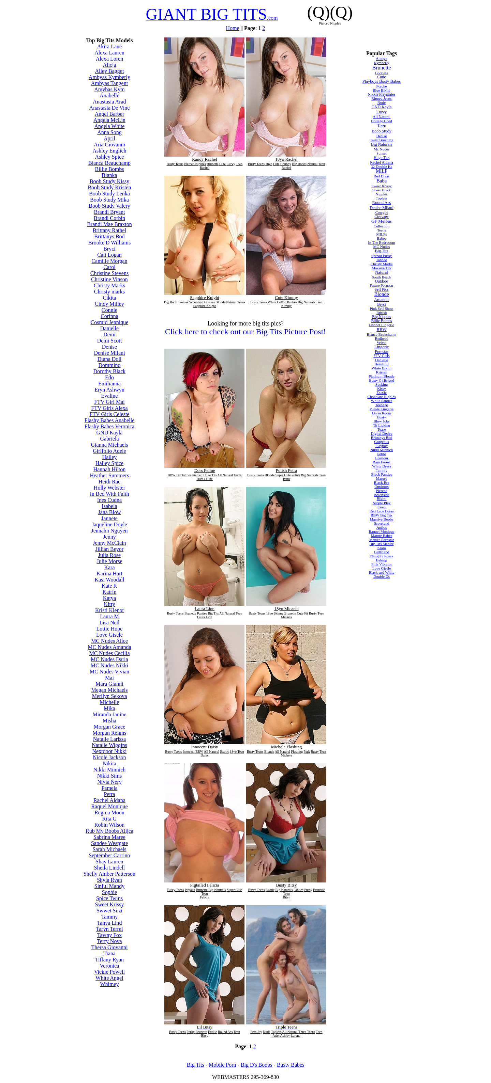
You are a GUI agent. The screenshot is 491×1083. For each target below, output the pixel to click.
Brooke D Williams (109, 242)
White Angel (109, 978)
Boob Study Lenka (109, 193)
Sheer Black (381, 190)
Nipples (382, 194)
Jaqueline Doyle (109, 524)
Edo (109, 377)
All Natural (381, 117)
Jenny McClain (109, 543)
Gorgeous (381, 442)
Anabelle (109, 95)
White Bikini (381, 368)
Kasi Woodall (109, 580)
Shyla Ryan (109, 880)
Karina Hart (109, 573)
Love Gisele (109, 635)
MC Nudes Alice (109, 641)
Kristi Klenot (109, 610)
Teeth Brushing (381, 140)
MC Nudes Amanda (109, 647)
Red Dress (381, 176)
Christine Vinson (109, 279)
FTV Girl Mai (109, 402)
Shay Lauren (109, 861)
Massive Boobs (381, 519)
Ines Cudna (109, 500)
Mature (381, 478)
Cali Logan (109, 255)
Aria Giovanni (109, 144)
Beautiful (381, 364)
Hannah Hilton (109, 469)
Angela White (109, 126)
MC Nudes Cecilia (109, 653)
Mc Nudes (381, 149)
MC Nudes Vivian (109, 671)
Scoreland (381, 523)
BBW (381, 329)
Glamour (381, 458)
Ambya (381, 59)
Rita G (109, 819)
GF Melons (381, 221)
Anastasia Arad (109, 102)
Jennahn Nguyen (109, 530)
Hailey (109, 457)
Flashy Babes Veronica (109, 426)
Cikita (109, 298)
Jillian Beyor (109, 549)
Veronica (109, 966)
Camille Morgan (109, 261)
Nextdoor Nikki (109, 751)
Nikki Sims (109, 776)
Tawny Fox (109, 935)
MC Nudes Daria (109, 659)
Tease (381, 429)
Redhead (381, 338)
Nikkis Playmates (381, 94)
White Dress (381, 466)
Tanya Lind (109, 923)
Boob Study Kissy (109, 181)
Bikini (382, 499)
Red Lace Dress (382, 511)
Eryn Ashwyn (109, 390)
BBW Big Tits (381, 515)
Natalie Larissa (109, 739)
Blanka (109, 175)
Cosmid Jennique (110, 322)
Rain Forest (381, 462)
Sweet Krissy (109, 904)
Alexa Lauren (109, 52)
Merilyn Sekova (109, 696)
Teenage (381, 405)
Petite (381, 454)
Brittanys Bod (109, 236)
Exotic (381, 393)
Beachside (381, 495)
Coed (381, 507)
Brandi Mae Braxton (109, 224)
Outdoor (381, 281)
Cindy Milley (109, 304)
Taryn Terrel (109, 929)
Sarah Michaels (109, 849)
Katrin (110, 592)
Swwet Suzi (109, 910)
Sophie (109, 892)
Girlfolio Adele (109, 451)
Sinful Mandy (109, 886)
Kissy (381, 388)
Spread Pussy (381, 256)
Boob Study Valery (109, 206)
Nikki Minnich (109, 770)
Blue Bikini (381, 90)
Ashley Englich (109, 151)
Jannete (109, 518)
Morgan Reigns (110, 733)
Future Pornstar (381, 285)
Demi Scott (109, 341)
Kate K (109, 586)
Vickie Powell (109, 972)
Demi (109, 334)
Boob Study (381, 131)
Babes (381, 238)
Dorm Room (381, 413)
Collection (382, 226)
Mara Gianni (109, 684)
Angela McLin (109, 120)
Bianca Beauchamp (109, 163)
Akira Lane (109, 46)
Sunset (381, 153)
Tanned (381, 260)
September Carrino (109, 855)
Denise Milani (109, 353)
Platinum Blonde (382, 376)
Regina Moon (109, 812)
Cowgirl (381, 212)
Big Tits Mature (382, 544)
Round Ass (381, 202)
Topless (381, 198)
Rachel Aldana (109, 800)
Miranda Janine (109, 714)
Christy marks (109, 291)
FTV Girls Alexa (109, 408)
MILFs (381, 234)
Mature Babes (381, 535)
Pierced (381, 491)
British (381, 312)
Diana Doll (110, 359)
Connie (109, 310)
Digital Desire (381, 433)
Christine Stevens (109, 273)
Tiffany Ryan (109, 959)
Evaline (109, 396)
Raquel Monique (109, 806)
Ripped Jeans (381, 98)
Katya (109, 598)
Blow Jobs (382, 421)
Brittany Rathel (109, 230)
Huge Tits (382, 157)
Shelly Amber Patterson (109, 874)
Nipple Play (381, 503)
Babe (381, 181)
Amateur (381, 299)
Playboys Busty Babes (381, 81)
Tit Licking (381, 425)
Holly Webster (109, 488)
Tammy (109, 917)
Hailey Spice (109, 463)
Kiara (381, 548)
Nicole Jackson (109, 757)
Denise (109, 347)
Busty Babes (290, 1065)
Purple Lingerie (381, 409)
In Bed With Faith (109, 494)
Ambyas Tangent (109, 83)
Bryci (109, 249)
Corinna (109, 316)
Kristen (381, 372)
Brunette (381, 67)
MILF (381, 171)
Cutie (381, 77)
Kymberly (381, 63)
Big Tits (381, 251)
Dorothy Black (109, 371)
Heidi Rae (109, 481)
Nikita (109, 763)
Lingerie (381, 347)
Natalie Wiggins (109, 745)
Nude (381, 102)
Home (232, 28)
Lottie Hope (109, 629)
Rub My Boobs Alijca (109, 831)
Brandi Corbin (109, 218)
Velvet (382, 342)
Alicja (109, 65)
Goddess (381, 73)
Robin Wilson (109, 825)
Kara (109, 567)
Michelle (109, 702)
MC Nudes (381, 246)
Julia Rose (109, 555)
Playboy (381, 446)
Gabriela (109, 439)
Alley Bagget (109, 71)
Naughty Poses (381, 556)
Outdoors (381, 486)
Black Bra (381, 482)
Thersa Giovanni (109, 947)
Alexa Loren (109, 59)
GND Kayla (109, 432)
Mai (109, 678)
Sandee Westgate (109, 843)
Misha (109, 720)
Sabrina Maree (109, 837)
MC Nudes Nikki (109, 665)
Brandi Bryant (109, 212)
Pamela (109, 788)
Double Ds (381, 576)
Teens (381, 230)
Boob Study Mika (109, 200)
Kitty (109, 604)
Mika (109, 708)
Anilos (381, 527)
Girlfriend (381, 552)
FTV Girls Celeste (109, 414)
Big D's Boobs (256, 1065)
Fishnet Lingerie (381, 325)
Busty (381, 417)
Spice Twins (109, 898)
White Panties (381, 401)
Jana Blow (109, 512)
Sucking (381, 384)
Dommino (110, 365)
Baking (381, 560)
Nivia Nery (109, 782)
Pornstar (381, 352)
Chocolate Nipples (382, 397)
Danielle (109, 328)
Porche (381, 86)
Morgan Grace (109, 727)
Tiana (109, 953)
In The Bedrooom (381, 242)
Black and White (382, 572)
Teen (381, 125)
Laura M (109, 616)
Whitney (109, 984)
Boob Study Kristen (109, 187)
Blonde (381, 294)
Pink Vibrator (381, 564)
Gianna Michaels (109, 445)
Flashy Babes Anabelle (110, 420)
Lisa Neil (109, 622)
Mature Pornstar (381, 540)
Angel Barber (109, 114)
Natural (381, 272)
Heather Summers (109, 475)
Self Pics (382, 289)
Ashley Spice (109, 157)
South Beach (381, 277)
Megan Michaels (109, 690)
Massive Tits (381, 268)
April (109, 138)
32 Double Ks (381, 166)
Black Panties (381, 474)
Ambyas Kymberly (109, 77)
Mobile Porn (222, 1065)
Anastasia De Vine (109, 108)
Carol (109, 267)
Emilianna (109, 383)
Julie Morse (109, 561)
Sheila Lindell (109, 868)
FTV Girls (381, 356)
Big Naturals (381, 144)
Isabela (109, 506)
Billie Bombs (109, 169)
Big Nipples (381, 317)
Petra (109, 794)
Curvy (381, 112)
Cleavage (381, 216)
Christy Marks (109, 285)
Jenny (109, 537)
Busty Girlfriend (381, 380)
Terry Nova (109, 941)
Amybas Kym (109, 89)
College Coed (381, 121)
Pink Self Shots (381, 308)
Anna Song (109, 132)
